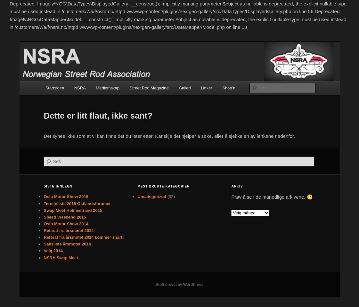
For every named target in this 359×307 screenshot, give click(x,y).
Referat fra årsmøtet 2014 (69, 230)
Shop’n (228, 88)
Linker (206, 88)
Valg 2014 (53, 250)
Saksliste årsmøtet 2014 (67, 244)
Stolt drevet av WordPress (179, 284)
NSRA (80, 88)
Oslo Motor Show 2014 (66, 223)
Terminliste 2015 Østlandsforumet (77, 203)
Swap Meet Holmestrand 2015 (73, 210)
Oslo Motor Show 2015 (66, 196)
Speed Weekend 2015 (65, 217)
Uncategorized (151, 196)
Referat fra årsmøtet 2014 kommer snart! (84, 237)
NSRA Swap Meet (61, 257)
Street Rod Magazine (149, 88)
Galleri (185, 88)
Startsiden (54, 88)
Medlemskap (107, 88)
